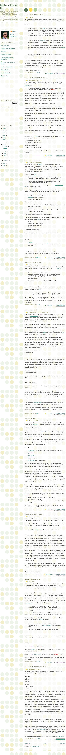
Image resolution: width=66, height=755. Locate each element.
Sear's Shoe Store (41, 729)
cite (41, 314)
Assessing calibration (35, 516)
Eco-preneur (31, 453)
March (5, 157)
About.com (27, 85)
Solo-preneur (31, 455)
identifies (51, 523)
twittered (63, 47)
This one (49, 243)
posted (40, 619)
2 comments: (50, 413)
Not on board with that (35, 80)
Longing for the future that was (8, 66)
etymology (29, 436)
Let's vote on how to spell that (8, 48)
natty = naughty (33, 265)
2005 (4, 165)
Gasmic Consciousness (35, 162)
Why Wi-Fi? (3, 51)
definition (40, 164)
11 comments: (49, 305)
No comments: (49, 574)
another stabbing (47, 625)
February (6, 160)
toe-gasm (30, 197)
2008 (4, 142)
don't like (33, 612)
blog (35, 174)
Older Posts (62, 743)
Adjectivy (31, 581)
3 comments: (50, 509)
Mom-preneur (31, 460)
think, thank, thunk (5, 45)
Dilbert (32, 646)
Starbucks (61, 736)
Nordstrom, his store (35, 669)
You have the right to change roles (38, 312)
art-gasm (30, 208)
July (5, 153)
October (6, 146)
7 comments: (50, 739)
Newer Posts (27, 743)
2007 (4, 144)
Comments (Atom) (35, 746)
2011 (4, 135)
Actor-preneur (31, 457)
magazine (36, 654)
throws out (27, 494)
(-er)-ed (31, 17)
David (36, 136)
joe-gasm (30, 209)
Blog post (32, 649)
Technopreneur (31, 452)
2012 (4, 132)
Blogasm (30, 243)
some (39, 219)
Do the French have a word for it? (38, 420)
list (63, 332)
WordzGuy (14, 31)
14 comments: (49, 73)
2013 (4, 130)
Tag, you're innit (4, 75)
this (40, 289)
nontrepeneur (35, 424)
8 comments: (50, 257)
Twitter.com (42, 40)
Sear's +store (29, 727)
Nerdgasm (30, 242)
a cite (44, 332)
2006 (4, 163)
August (5, 151)
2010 (4, 137)
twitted (53, 48)
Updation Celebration (6, 72)
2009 (4, 139)
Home (45, 743)
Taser (44, 28)
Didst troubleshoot (5, 69)
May (5, 155)
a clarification (29, 603)
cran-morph (43, 431)
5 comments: (50, 155)
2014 (4, 128)
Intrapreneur (31, 450)
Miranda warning (34, 316)
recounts (59, 268)
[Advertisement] (10, 87)
